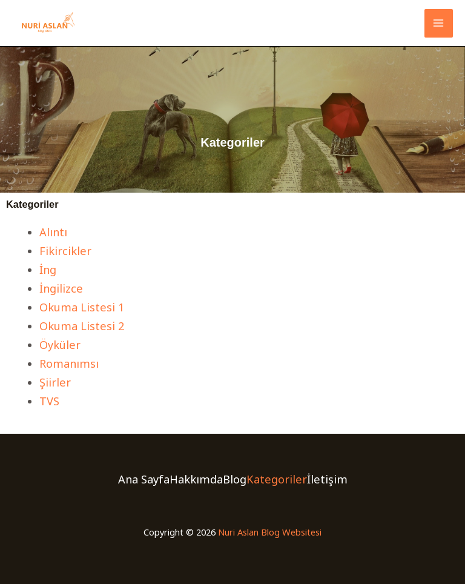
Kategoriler (276, 479)
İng (47, 269)
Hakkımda (196, 479)
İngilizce (61, 288)
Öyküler (60, 344)
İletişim (327, 479)
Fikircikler (65, 251)
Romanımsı (69, 363)
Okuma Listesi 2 (81, 326)
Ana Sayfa (144, 479)
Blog (234, 479)
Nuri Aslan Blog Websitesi (270, 532)
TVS (49, 401)
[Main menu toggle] (438, 23)
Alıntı (53, 232)
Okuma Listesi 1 (81, 307)
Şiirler (55, 382)
